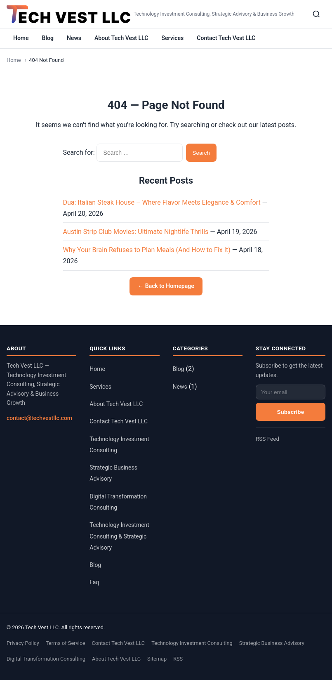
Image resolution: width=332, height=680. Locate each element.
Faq (94, 582)
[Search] (316, 14)
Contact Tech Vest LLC (226, 38)
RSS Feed (267, 438)
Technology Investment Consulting (191, 643)
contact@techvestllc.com (39, 418)
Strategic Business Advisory (271, 643)
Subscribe (290, 412)
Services (172, 38)
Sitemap (157, 659)
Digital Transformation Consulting (46, 659)
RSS (178, 659)
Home (21, 38)
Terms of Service (65, 643)
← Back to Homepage (166, 286)
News (74, 38)
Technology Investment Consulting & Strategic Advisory (119, 536)
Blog (48, 38)
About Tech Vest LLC (121, 38)
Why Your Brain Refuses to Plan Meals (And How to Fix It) (147, 250)
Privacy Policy (23, 643)
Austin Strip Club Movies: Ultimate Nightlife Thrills (136, 232)
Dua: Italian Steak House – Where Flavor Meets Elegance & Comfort (162, 202)
